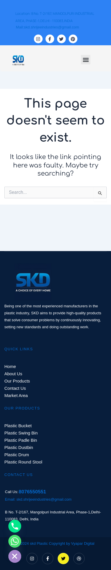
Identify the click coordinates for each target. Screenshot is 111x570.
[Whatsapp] (14, 541)
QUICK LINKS (18, 349)
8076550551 (32, 492)
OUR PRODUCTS (22, 408)
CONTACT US (18, 474)
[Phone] (14, 526)
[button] (85, 59)
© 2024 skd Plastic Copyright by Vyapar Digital (55, 543)
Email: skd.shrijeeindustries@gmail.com (38, 499)
